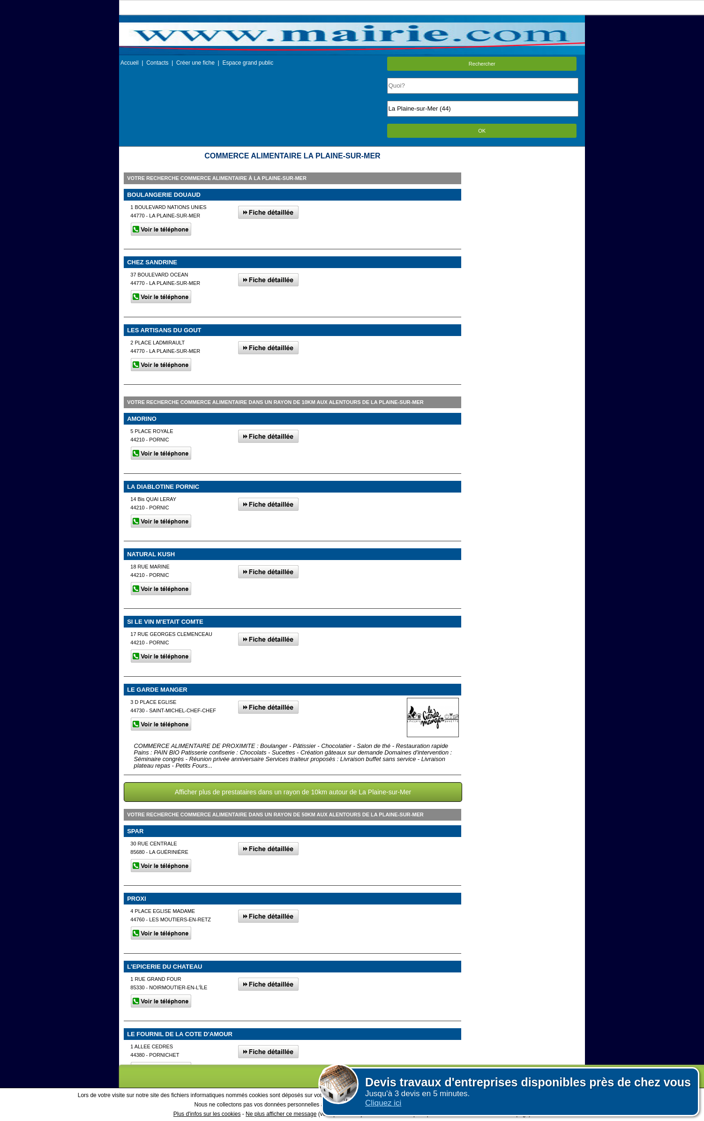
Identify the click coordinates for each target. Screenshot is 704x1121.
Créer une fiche (195, 63)
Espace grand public (247, 63)
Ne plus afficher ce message (281, 1114)
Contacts (157, 63)
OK (482, 131)
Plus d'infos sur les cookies (207, 1114)
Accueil (129, 63)
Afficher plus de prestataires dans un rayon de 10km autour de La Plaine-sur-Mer (293, 792)
